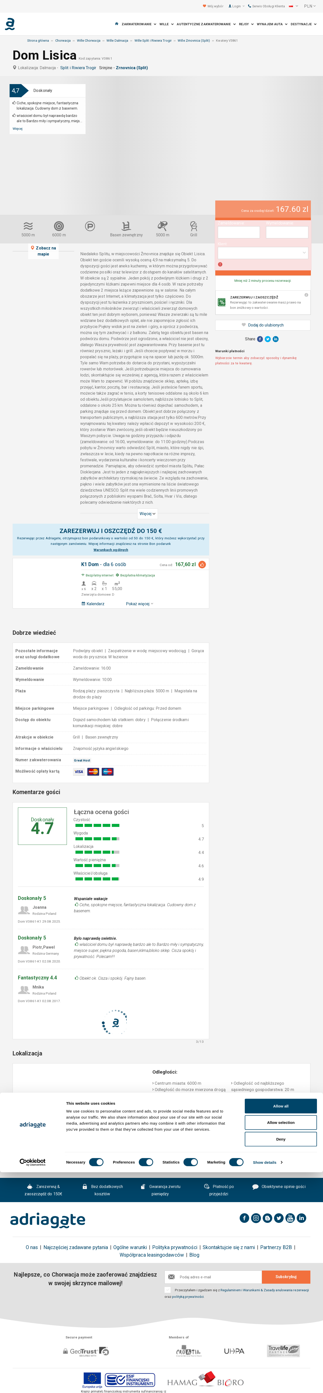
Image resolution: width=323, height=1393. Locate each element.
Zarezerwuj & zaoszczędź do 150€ (43, 1190)
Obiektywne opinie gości (279, 1187)
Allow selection (280, 1343)
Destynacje (303, 24)
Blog (194, 1255)
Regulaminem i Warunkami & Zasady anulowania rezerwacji (265, 1290)
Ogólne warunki (130, 1247)
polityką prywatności (188, 1297)
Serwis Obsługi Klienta (266, 6)
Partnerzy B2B (276, 1247)
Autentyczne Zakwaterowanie (206, 24)
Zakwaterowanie (139, 24)
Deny (281, 1360)
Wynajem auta (272, 24)
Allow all (281, 1327)
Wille (166, 24)
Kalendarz (92, 603)
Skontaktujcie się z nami (229, 1247)
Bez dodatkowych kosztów (102, 1190)
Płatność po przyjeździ (219, 1190)
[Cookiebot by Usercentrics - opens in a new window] (33, 1383)
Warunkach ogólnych (111, 550)
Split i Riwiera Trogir (79, 67)
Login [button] (238, 6)
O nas (32, 1247)
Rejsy (246, 24)
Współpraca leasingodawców (152, 1255)
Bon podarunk (160, 544)
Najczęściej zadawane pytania (75, 1247)
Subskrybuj (286, 1276)
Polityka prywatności (174, 1247)
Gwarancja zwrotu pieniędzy (160, 1190)
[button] (293, 6)
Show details (265, 1383)
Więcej (17, 128)
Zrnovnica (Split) (133, 67)
